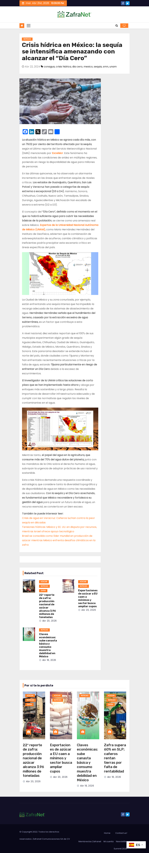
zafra (43, 590)
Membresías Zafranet (89, 841)
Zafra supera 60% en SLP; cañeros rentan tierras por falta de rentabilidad (115, 758)
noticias (27, 39)
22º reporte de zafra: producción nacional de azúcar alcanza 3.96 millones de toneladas (47, 606)
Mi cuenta (109, 841)
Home (107, 833)
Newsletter (121, 841)
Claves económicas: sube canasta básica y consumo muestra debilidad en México (48, 645)
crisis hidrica (63, 66)
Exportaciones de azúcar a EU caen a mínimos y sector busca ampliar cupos (87, 598)
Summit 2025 (120, 848)
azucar (44, 581)
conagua (49, 66)
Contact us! (121, 833)
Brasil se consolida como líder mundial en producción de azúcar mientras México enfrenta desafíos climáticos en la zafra (58, 540)
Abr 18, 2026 (49, 660)
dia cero (77, 66)
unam (113, 66)
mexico (88, 66)
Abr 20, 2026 (49, 620)
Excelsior (57, 153)
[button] (116, 25)
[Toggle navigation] (28, 26)
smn (105, 66)
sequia (98, 66)
